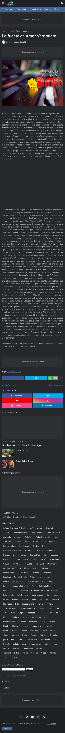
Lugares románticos (27, 613)
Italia (51, 604)
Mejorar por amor (39, 617)
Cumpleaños (35, 9)
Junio (5, 613)
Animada (7, 537)
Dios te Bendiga (9, 573)
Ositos (52, 630)
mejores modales (10, 622)
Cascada (54, 555)
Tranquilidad (28, 648)
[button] (3, 3)
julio (58, 608)
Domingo (7, 577)
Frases (6, 599)
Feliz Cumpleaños (10, 590)
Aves (19, 541)
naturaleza (37, 626)
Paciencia (15, 635)
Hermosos (7, 604)
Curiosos (47, 9)
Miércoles (33, 622)
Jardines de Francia (27, 608)
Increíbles (41, 604)
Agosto (39, 528)
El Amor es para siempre (40, 577)
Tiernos (57, 9)
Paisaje (34, 635)
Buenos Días (35, 555)
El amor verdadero (35, 582)
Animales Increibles (44, 537)
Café (45, 555)
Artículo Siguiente (54, 385)
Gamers (15, 599)
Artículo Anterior (10, 385)
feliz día (24, 590)
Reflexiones (32, 639)
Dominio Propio (20, 577)
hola (17, 604)
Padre (24, 635)
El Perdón (50, 582)
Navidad (48, 626)
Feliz (34, 586)
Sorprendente (35, 644)
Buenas (6, 555)
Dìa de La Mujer (30, 568)
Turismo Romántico (11, 653)
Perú (13, 639)
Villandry (6, 657)
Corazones (54, 559)
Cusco (29, 564)
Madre (6, 617)
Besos (44, 546)
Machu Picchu (52, 613)
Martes (25, 617)
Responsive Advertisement (32, 19)
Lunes (40, 613)
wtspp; (16, 657)
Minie (43, 622)
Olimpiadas (34, 630)
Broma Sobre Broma (24, 461)
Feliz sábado (8, 595)
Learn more (51, 723)
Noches (15, 630)
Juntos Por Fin (21, 450)
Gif (41, 599)
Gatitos (25, 599)
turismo (39, 648)
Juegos (41, 608)
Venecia (34, 653)
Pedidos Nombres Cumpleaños (14, 9)
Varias (25, 653)
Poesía (21, 639)
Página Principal (8, 31)
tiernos (6, 648)
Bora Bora (29, 550)
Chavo (25, 559)
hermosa (55, 599)
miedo (23, 622)
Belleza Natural (9, 546)
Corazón (43, 559)
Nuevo (24, 630)
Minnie (6, 626)
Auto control (8, 541)
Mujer (27, 626)
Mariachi (15, 617)
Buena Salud (52, 550)
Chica (34, 559)
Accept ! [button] (7, 729)
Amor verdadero (22, 31)
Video (43, 653)
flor (48, 595)
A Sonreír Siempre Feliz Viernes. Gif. (18, 528)
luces (13, 613)
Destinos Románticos (12, 568)
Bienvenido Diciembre (12, 550)
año (56, 537)
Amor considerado (19, 533)
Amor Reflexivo (37, 533)
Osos (5, 635)
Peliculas (54, 635)
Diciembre (45, 568)
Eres (5, 586)
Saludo (16, 644)
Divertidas (24, 573)
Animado (17, 537)
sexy (24, 644)
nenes (57, 626)
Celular (6, 559)
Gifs (47, 599)
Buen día (40, 550)
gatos (34, 599)
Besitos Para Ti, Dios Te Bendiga (21, 445)
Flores (55, 595)
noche (5, 630)
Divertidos (47, 573)
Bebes (27, 541)
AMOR (6, 533)
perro (5, 639)
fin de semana (37, 595)
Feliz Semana (22, 595)
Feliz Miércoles (37, 590)
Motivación (16, 626)
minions (51, 622)
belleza (52, 541)
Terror (55, 644)
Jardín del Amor (9, 608)
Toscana (15, 648)
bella (44, 541)
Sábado (6, 644)
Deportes (51, 564)
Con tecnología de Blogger (14, 676)
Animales (28, 537)
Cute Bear (39, 564)
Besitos (36, 546)
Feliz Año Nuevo (46, 586)
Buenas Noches (19, 555)
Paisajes (43, 635)
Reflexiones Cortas (48, 639)
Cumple (6, 564)
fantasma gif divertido (19, 586)
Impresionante (28, 604)
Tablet (46, 644)
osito (45, 630)
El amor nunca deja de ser (14, 582)
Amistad (49, 528)
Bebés (36, 541)
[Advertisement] (32, 187)
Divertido (35, 573)
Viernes (52, 653)
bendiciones (24, 546)
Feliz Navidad (52, 590)
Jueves (50, 608)
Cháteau (16, 559)
